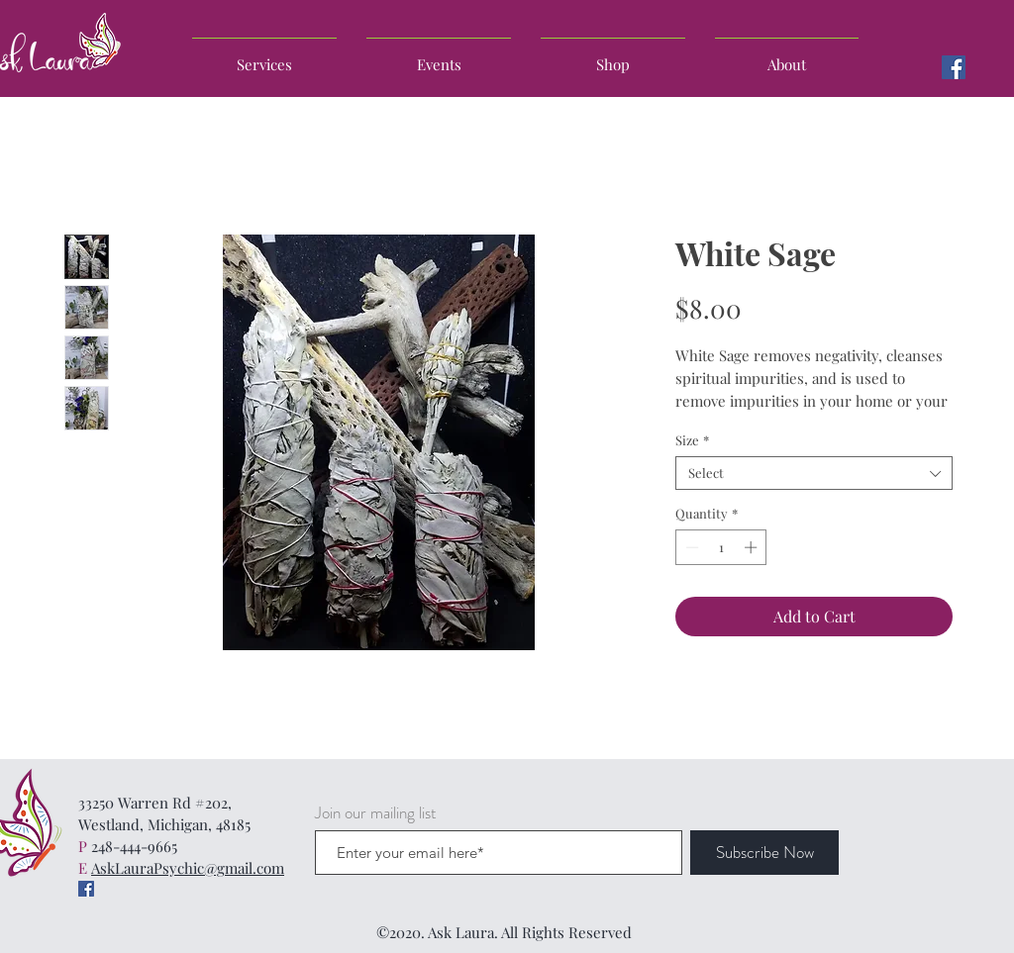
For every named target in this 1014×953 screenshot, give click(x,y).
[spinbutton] (721, 547)
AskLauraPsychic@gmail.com (187, 868)
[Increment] (752, 547)
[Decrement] (690, 547)
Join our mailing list (376, 813)
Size (692, 440)
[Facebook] (953, 67)
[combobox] (814, 473)
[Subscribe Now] (764, 852)
